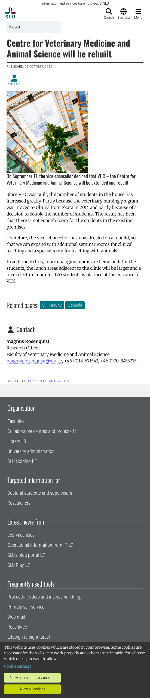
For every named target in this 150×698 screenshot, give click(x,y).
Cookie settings (17, 666)
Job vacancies (21, 535)
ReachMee (17, 627)
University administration (31, 451)
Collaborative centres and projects (39, 431)
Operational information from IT (37, 545)
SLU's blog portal (23, 555)
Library (13, 441)
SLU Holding (19, 461)
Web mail (16, 617)
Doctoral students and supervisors (39, 493)
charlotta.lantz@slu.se (49, 381)
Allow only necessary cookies (32, 677)
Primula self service (25, 607)
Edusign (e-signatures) (28, 637)
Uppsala (75, 305)
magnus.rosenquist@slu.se (34, 361)
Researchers (18, 503)
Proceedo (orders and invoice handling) (44, 597)
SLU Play (15, 565)
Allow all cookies (32, 689)
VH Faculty (52, 305)
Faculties (16, 421)
